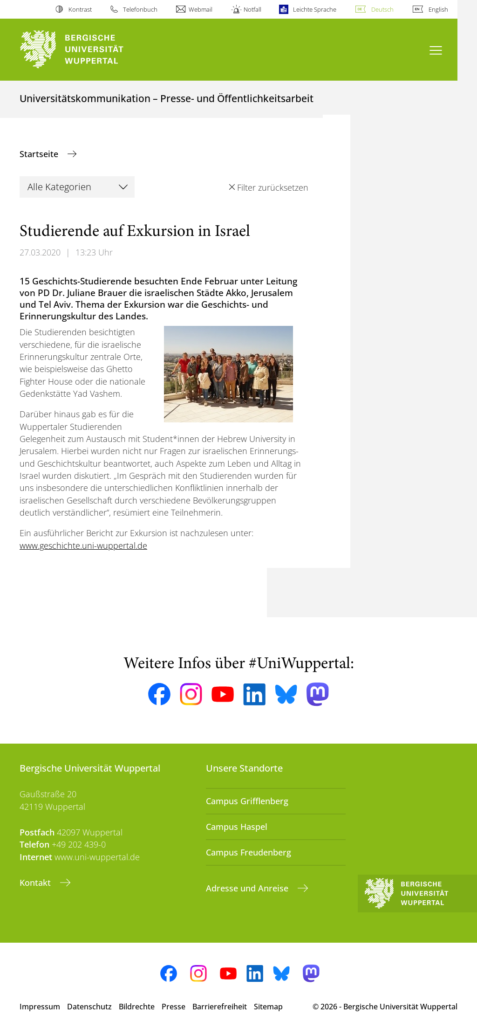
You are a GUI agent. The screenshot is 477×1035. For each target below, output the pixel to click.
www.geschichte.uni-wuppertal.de (83, 545)
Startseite (40, 153)
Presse (173, 1006)
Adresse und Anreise (248, 888)
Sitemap (268, 1006)
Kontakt (36, 882)
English (438, 9)
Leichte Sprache (314, 9)
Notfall (252, 9)
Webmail (200, 9)
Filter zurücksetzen (272, 187)
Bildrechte (137, 1006)
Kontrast (80, 9)
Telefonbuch (140, 9)
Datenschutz (89, 1006)
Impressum (40, 1006)
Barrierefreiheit (219, 1006)
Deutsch (382, 9)
